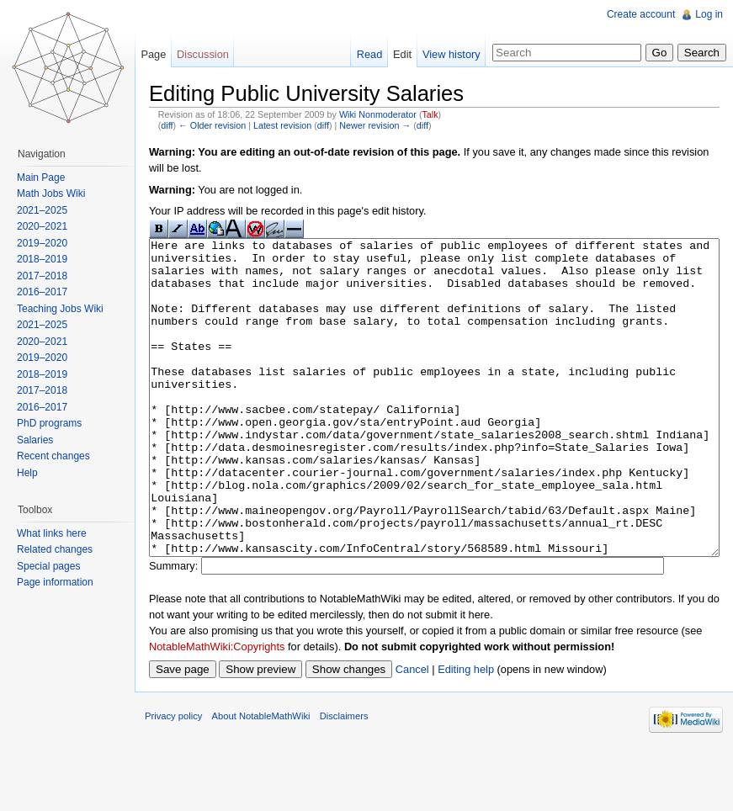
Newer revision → (375, 125)
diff (167, 125)
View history (451, 54)
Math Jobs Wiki (51, 193)
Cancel (412, 732)
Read (370, 54)
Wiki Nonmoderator (378, 114)
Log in (709, 14)
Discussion (203, 54)
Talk (430, 114)
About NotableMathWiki (261, 779)
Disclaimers (344, 779)
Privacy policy (173, 779)
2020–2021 (42, 226)
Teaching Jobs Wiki (60, 309)
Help (27, 473)
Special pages (48, 566)
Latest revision (282, 125)
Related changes (55, 549)
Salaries (35, 440)
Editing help (466, 732)
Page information (55, 582)
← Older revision (212, 125)
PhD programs (49, 423)
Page (153, 54)
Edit (402, 54)
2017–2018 (42, 276)
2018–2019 (42, 259)
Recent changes (53, 456)
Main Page (41, 177)
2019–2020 (42, 243)
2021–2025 (42, 210)
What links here (52, 533)
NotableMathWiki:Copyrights (216, 709)
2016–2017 (42, 292)
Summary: (173, 629)
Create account (641, 14)
